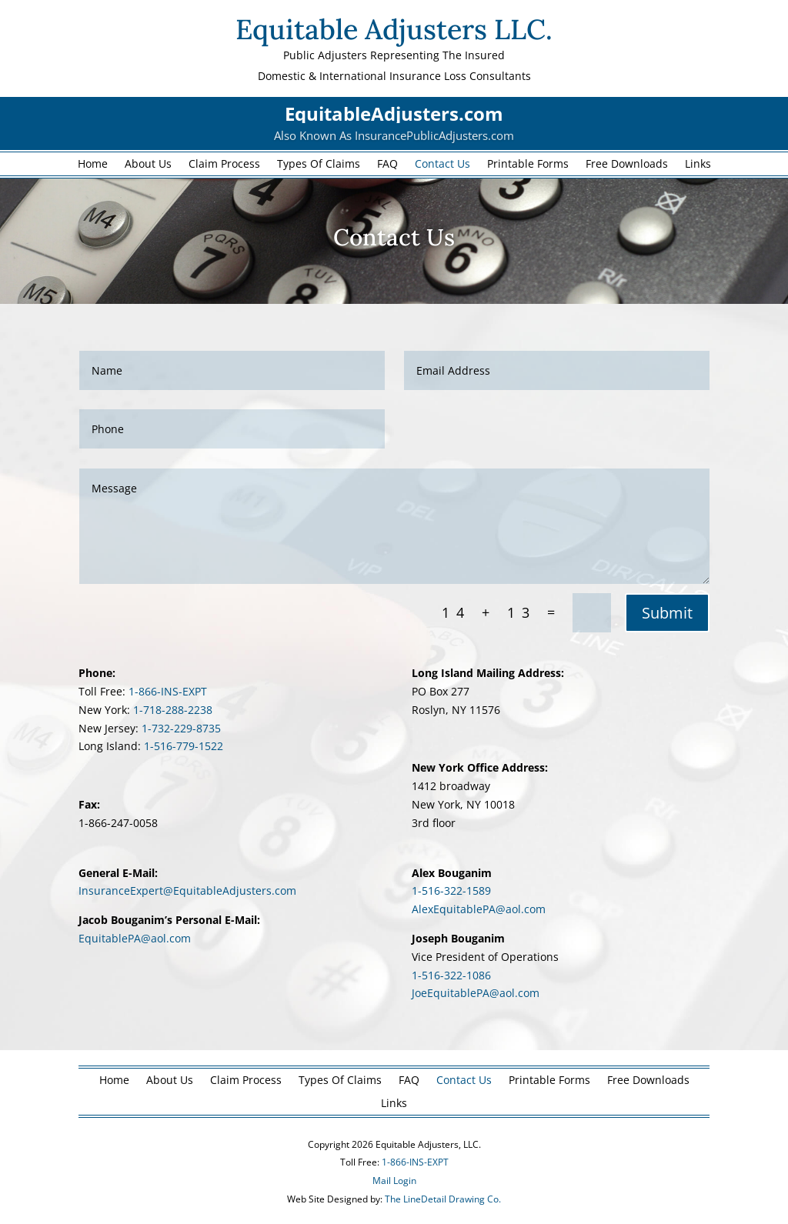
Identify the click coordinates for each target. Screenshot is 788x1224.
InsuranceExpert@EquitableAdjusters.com (187, 890)
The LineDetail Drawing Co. (443, 1199)
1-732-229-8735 (181, 728)
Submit (667, 612)
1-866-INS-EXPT (168, 691)
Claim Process (224, 164)
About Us (148, 164)
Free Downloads (627, 164)
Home (93, 164)
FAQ (387, 164)
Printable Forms (528, 164)
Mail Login (394, 1180)
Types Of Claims (318, 164)
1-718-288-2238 (172, 709)
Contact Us (442, 164)
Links (698, 164)
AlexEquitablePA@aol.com (479, 909)
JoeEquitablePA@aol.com (475, 993)
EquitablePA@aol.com (134, 938)
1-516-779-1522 (183, 746)
